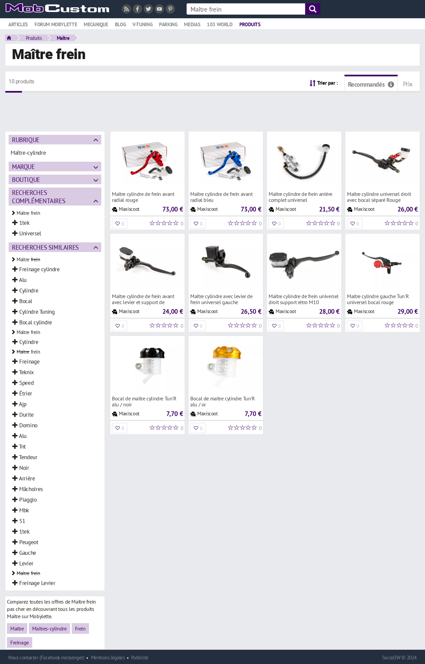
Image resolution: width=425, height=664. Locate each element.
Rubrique (26, 139)
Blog (120, 24)
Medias (192, 24)
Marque (23, 166)
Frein (80, 628)
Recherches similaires (45, 247)
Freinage (19, 642)
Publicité (139, 657)
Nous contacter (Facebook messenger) (46, 657)
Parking (168, 24)
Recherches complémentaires (38, 196)
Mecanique (96, 24)
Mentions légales (108, 657)
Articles (18, 24)
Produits (250, 24)
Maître (63, 38)
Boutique (26, 179)
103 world (220, 24)
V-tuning (142, 24)
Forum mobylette (56, 24)
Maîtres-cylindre (49, 628)
